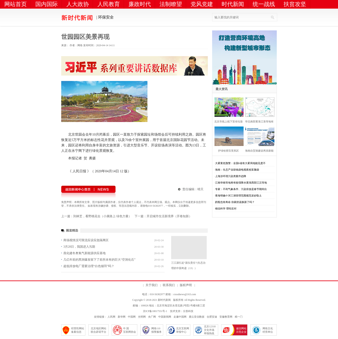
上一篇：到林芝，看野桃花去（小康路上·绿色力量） (96, 216)
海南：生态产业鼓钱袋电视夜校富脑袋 (237, 169)
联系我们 (169, 285)
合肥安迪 (212, 316)
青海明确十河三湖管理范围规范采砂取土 (238, 195)
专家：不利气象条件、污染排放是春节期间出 (241, 189)
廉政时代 (139, 4)
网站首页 (15, 4)
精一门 (239, 316)
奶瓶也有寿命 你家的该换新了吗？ (235, 202)
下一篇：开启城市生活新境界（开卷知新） (163, 216)
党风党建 (202, 4)
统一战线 (264, 4)
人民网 (111, 316)
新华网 (121, 316)
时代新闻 (233, 4)
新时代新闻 (164, 299)
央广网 (152, 316)
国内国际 (46, 4)
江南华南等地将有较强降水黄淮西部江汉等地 (241, 182)
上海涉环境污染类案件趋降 (230, 176)
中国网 (132, 316)
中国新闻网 (164, 316)
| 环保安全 (87, 17)
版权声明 (186, 285)
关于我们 (152, 285)
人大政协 (77, 4)
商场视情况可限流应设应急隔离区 (86, 240)
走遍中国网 (180, 316)
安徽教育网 (225, 316)
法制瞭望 (171, 4)
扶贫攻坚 (295, 4)
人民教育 (108, 4)
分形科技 (188, 311)
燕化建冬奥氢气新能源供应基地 (84, 253)
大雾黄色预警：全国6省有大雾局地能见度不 (240, 163)
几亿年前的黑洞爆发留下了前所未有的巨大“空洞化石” (99, 259)
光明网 (142, 316)
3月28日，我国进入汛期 (79, 246)
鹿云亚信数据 (196, 316)
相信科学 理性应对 (225, 208)
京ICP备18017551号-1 (155, 311)
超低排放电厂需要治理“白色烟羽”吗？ (88, 266)
